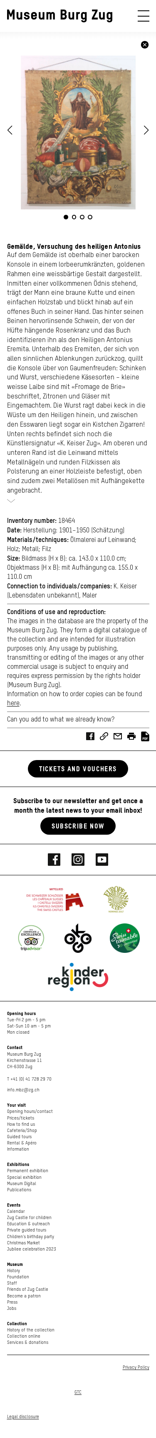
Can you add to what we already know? (60, 720)
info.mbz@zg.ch (23, 1090)
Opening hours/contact (30, 1111)
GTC (78, 1392)
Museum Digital (21, 1183)
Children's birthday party (30, 1236)
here (13, 703)
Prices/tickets (20, 1118)
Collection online (23, 1336)
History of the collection (30, 1330)
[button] (146, 130)
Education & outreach (28, 1224)
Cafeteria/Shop (22, 1130)
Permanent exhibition (27, 1170)
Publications (19, 1190)
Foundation (18, 1277)
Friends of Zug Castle (27, 1289)
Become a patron (24, 1296)
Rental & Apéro (22, 1143)
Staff (12, 1283)
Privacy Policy (136, 1367)
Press (12, 1302)
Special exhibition (24, 1177)
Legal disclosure (23, 1416)
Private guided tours (26, 1230)
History (13, 1270)
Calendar (16, 1211)
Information (18, 1149)
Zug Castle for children (29, 1217)
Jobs (11, 1308)
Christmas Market (23, 1243)
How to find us (21, 1124)
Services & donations (27, 1342)
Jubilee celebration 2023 (31, 1249)
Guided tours (19, 1136)
